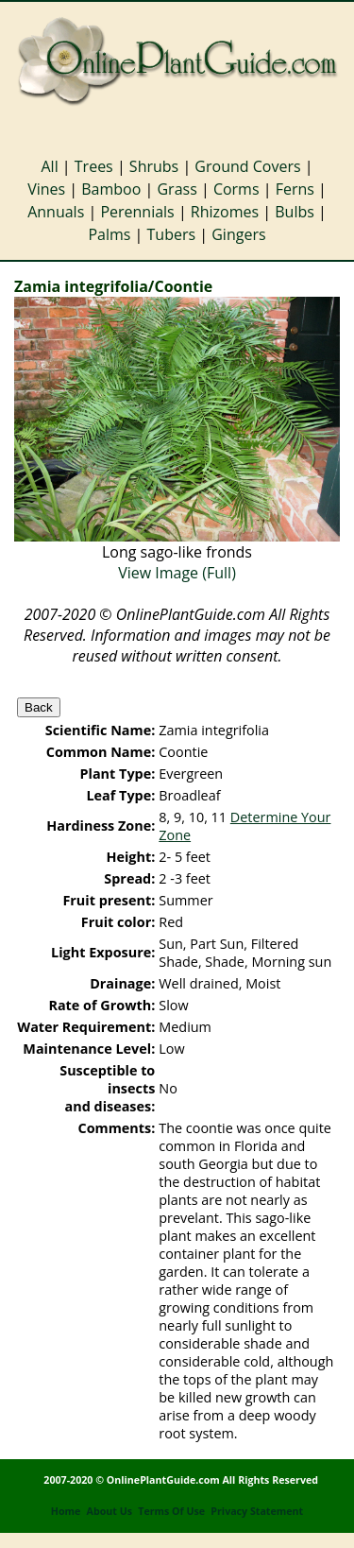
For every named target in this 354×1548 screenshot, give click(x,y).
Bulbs (294, 211)
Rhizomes (225, 211)
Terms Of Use (171, 1511)
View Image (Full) (177, 572)
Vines (46, 189)
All (49, 166)
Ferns (295, 189)
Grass (176, 189)
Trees (94, 166)
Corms (236, 189)
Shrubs (153, 166)
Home (66, 1511)
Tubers (171, 234)
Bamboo (111, 189)
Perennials (137, 211)
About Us (109, 1511)
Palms (109, 234)
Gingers (238, 234)
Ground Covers (247, 166)
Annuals (55, 211)
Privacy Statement (257, 1511)
